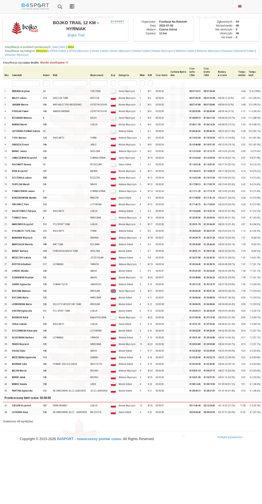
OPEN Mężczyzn (79, 50)
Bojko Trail (76, 35)
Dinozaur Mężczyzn (17, 54)
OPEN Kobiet (58, 50)
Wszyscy (42, 50)
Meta (71, 47)
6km (62, 47)
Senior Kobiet (99, 50)
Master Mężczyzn (162, 50)
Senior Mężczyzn (120, 50)
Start (55, 47)
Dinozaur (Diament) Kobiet (238, 50)
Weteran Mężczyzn (208, 50)
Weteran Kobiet (185, 50)
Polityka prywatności (229, 437)
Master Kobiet (141, 50)
